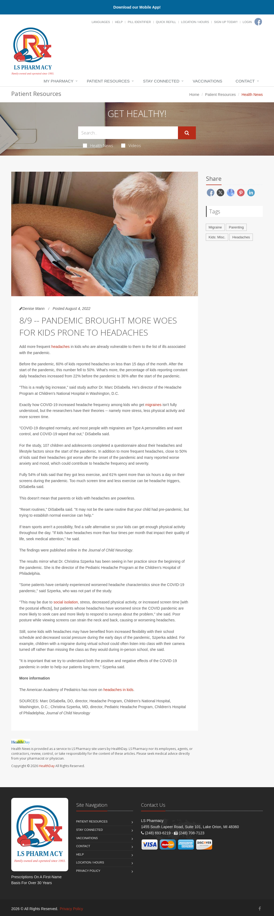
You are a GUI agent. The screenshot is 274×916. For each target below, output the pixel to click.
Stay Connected (161, 81)
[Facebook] (258, 21)
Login (247, 22)
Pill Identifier (139, 22)
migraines (153, 405)
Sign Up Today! (226, 22)
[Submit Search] (187, 132)
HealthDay (47, 766)
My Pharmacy (58, 81)
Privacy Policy (88, 870)
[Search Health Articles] (128, 132)
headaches (60, 346)
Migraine (215, 227)
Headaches (241, 237)
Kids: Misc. (217, 237)
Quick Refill (166, 22)
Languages (101, 22)
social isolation (66, 602)
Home (194, 94)
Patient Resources (108, 81)
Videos (131, 145)
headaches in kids (118, 690)
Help (119, 22)
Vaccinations (207, 81)
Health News (98, 145)
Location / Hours (195, 22)
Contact (245, 81)
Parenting (236, 227)
